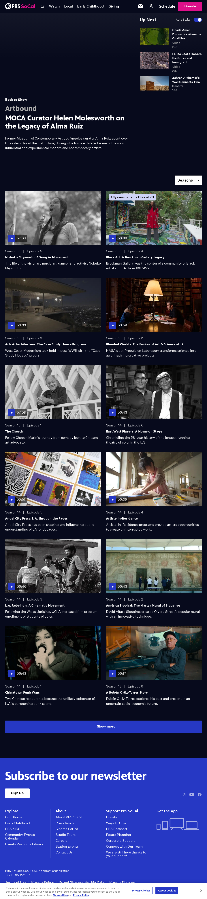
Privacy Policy (42, 882)
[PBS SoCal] (20, 6)
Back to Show (16, 100)
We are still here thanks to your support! (126, 854)
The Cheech (14, 431)
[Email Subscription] (140, 6)
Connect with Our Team (124, 846)
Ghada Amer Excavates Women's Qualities (186, 34)
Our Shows (13, 817)
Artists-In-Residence (122, 518)
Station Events (67, 846)
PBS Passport (116, 829)
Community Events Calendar (20, 836)
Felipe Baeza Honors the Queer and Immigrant (187, 58)
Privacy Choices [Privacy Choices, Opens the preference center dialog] (141, 890)
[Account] (151, 6)
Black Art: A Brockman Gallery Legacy (135, 257)
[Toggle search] (42, 6)
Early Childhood (92, 6)
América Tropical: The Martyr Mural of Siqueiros (143, 605)
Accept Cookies (167, 890)
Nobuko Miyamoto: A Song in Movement (37, 257)
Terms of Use (15, 882)
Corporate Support (120, 840)
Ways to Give (116, 823)
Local (69, 6)
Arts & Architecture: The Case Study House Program (45, 344)
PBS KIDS (12, 829)
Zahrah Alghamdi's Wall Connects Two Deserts (186, 82)
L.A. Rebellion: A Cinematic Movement (35, 605)
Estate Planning (118, 835)
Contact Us (64, 852)
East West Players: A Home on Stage (134, 431)
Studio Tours (66, 835)
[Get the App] (178, 824)
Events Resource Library (24, 844)
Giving (115, 6)
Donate (190, 6)
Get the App (167, 811)
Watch (54, 6)
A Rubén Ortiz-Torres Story (127, 692)
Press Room (65, 823)
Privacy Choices (122, 882)
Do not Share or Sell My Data (81, 882)
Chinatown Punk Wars (22, 692)
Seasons (185, 180)
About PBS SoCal (69, 817)
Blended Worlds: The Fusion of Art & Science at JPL (145, 344)
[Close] (201, 891)
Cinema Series (67, 829)
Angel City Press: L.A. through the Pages (36, 518)
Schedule (167, 6)
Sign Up (17, 793)
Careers (61, 840)
